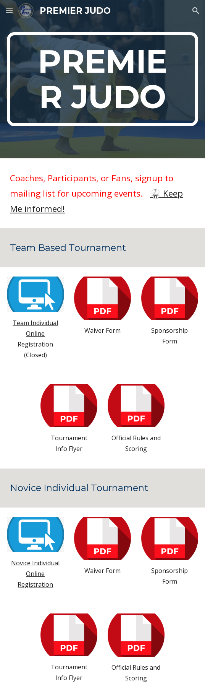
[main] (102, 79)
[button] (9, 10)
